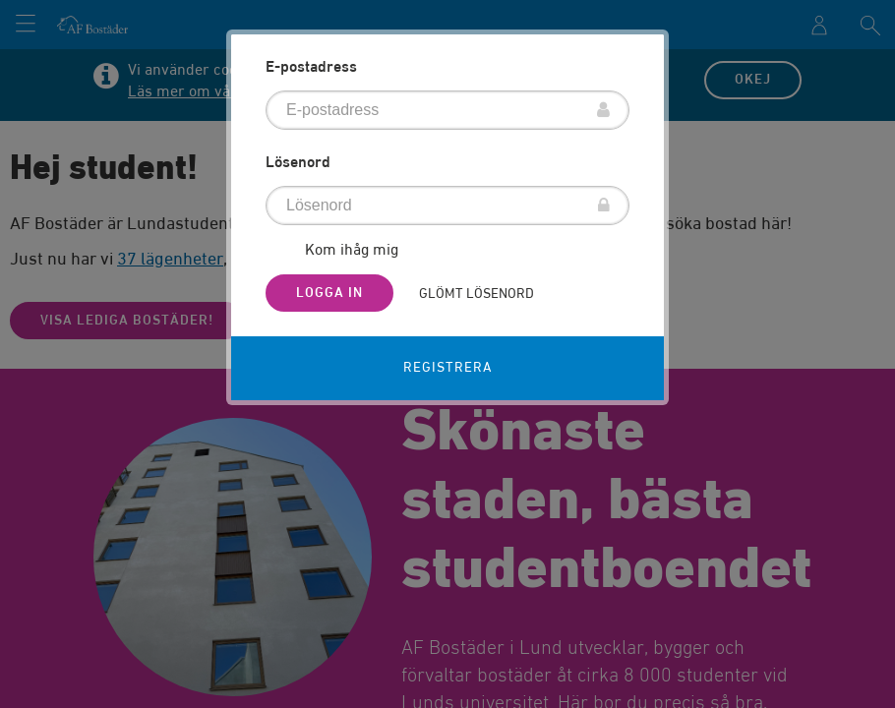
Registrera (448, 368)
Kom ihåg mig (351, 252)
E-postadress (311, 68)
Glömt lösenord (476, 294)
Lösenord (298, 163)
